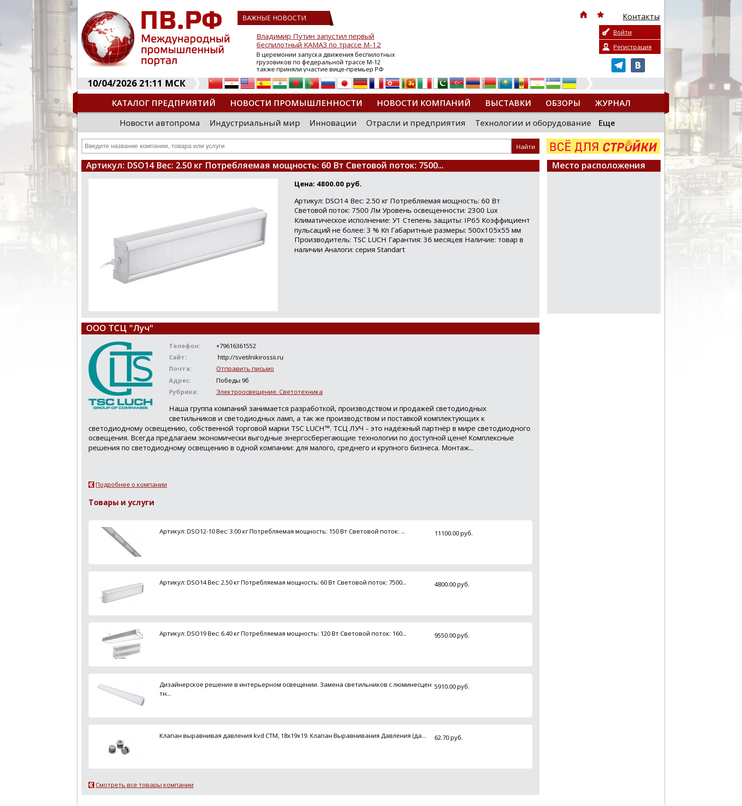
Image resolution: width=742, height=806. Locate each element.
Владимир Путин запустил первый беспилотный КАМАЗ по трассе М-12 (318, 40)
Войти (622, 32)
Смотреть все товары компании (145, 784)
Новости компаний (424, 102)
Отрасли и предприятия (416, 122)
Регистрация (632, 47)
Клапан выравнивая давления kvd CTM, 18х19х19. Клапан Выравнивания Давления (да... (292, 735)
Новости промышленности (296, 102)
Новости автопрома (160, 122)
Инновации (333, 122)
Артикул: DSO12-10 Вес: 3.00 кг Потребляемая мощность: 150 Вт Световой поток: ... (282, 531)
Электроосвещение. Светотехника (269, 391)
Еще (606, 122)
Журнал (613, 102)
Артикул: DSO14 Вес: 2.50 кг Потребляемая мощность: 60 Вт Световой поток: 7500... (282, 582)
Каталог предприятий (164, 102)
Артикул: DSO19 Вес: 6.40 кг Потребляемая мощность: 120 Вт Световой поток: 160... (282, 633)
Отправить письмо (245, 368)
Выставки (508, 102)
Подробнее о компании (131, 484)
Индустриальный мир (255, 122)
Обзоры (563, 102)
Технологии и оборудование (533, 122)
